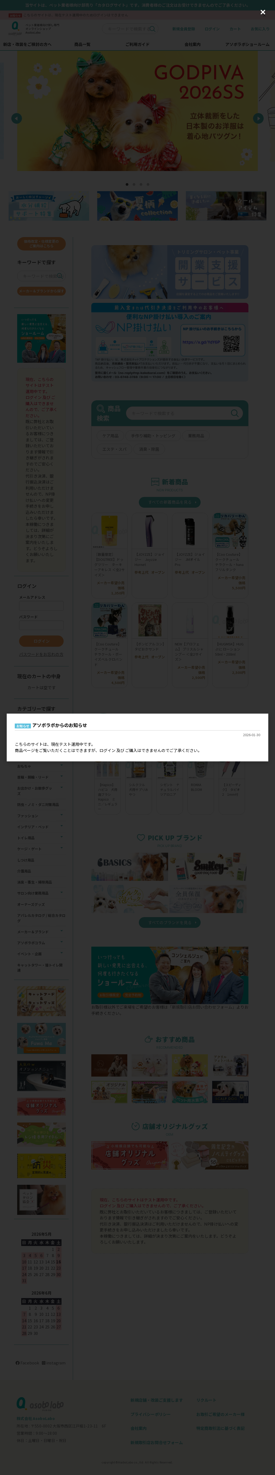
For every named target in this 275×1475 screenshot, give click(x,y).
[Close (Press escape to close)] (263, 12)
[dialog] (137, 738)
